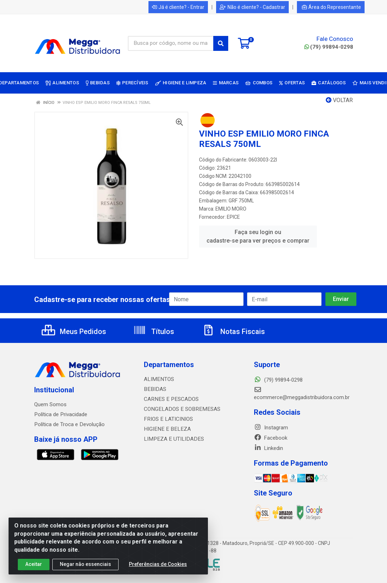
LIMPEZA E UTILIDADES (171, 439)
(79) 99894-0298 (328, 47)
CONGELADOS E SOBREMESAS (180, 409)
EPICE (233, 217)
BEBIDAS (154, 389)
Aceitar (33, 565)
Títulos (153, 331)
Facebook (270, 438)
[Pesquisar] (220, 43)
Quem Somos (50, 404)
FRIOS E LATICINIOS (167, 419)
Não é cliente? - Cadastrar (252, 7)
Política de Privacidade (60, 414)
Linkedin (268, 448)
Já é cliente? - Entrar (178, 7)
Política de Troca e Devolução (69, 424)
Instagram (271, 427)
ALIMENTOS (158, 379)
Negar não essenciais (85, 565)
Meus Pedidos (74, 331)
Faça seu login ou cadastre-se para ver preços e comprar (257, 236)
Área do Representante (331, 7)
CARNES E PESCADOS (170, 399)
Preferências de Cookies (158, 565)
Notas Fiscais (233, 331)
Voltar (339, 100)
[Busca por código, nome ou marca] (171, 43)
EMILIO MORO (230, 209)
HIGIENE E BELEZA (166, 429)
